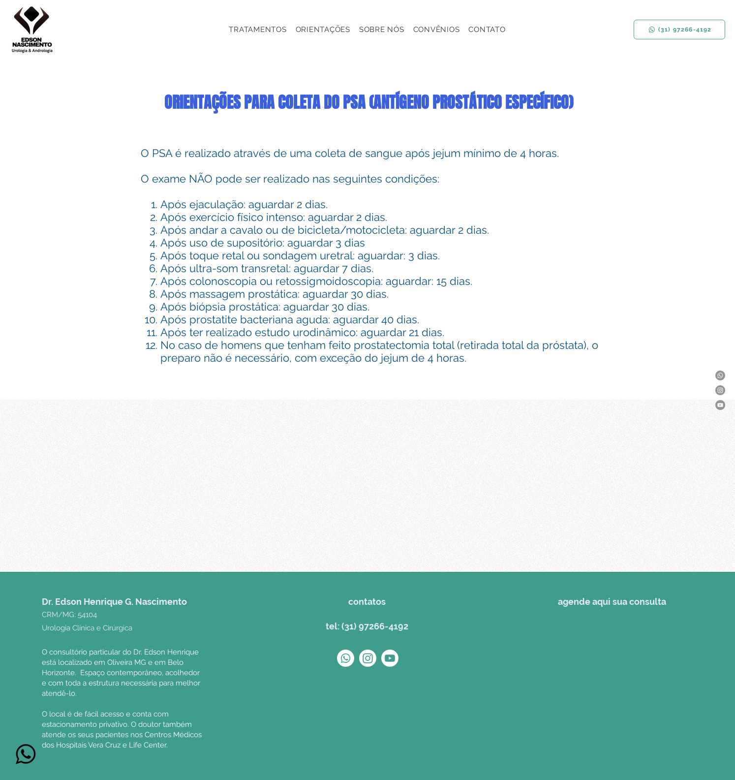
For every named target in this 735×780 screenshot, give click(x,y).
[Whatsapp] (720, 375)
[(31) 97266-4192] (679, 29)
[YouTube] (720, 405)
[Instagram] (720, 390)
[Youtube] (389, 658)
